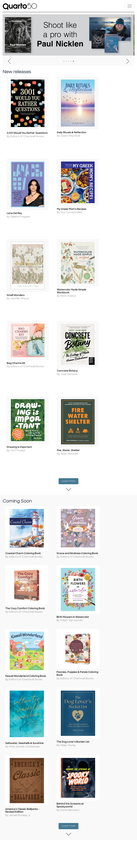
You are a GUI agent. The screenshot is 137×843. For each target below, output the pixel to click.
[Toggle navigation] (129, 6)
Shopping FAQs (84, 700)
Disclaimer (81, 709)
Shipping (80, 690)
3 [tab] (68, 61)
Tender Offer (117, 723)
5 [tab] (73, 61)
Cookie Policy (49, 696)
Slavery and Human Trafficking (48, 724)
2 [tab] (66, 61)
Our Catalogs (83, 704)
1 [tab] (64, 61)
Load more (70, 363)
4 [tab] (71, 61)
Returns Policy (84, 695)
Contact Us (116, 681)
